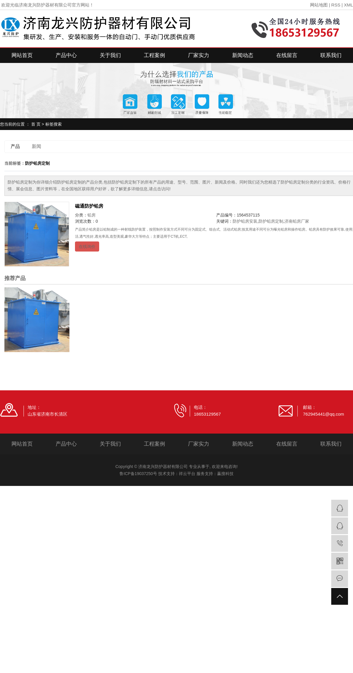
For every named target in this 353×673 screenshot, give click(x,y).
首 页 (36, 124)
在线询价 (87, 246)
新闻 (36, 146)
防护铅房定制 (271, 221)
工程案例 (154, 55)
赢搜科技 (225, 473)
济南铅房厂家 (296, 221)
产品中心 (66, 55)
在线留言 (286, 55)
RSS (335, 4)
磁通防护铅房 (89, 206)
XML (348, 4)
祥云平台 (187, 473)
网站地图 (319, 4)
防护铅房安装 (245, 221)
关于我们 (110, 55)
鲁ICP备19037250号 (138, 473)
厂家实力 (198, 55)
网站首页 (22, 55)
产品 (15, 146)
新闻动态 (242, 55)
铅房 (91, 215)
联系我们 (331, 55)
